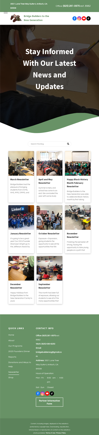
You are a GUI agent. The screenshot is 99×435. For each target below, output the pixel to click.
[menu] (5, 12)
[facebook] (74, 18)
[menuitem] (22, 335)
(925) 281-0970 (71, 6)
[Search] (49, 144)
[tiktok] (88, 18)
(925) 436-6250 (48, 344)
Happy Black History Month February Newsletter (77, 183)
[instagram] (79, 18)
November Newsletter (73, 235)
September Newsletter (44, 286)
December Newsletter (16, 286)
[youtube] (84, 18)
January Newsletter (20, 233)
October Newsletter (49, 233)
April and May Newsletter (45, 181)
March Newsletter (19, 179)
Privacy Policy (61, 433)
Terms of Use (50, 433)
